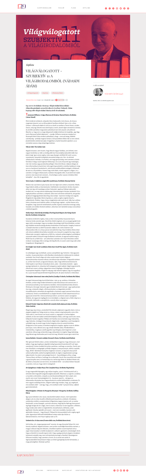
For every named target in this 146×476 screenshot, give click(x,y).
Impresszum (53, 470)
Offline (86, 8)
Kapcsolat (67, 470)
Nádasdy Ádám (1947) (31, 100)
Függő (61, 8)
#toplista (45, 93)
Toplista (30, 64)
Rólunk (39, 470)
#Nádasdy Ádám (57, 93)
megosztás (59, 100)
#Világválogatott (32, 93)
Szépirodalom (44, 8)
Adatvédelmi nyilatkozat (88, 470)
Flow (73, 8)
